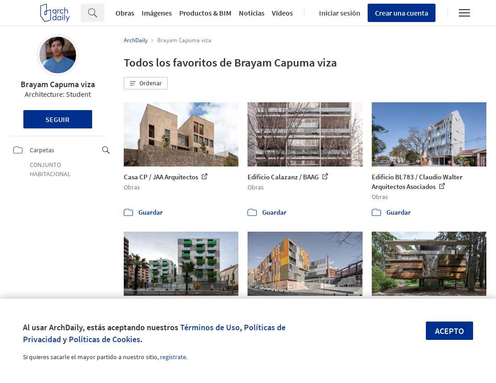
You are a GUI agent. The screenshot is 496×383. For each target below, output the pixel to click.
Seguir (57, 119)
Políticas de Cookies (104, 339)
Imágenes (157, 13)
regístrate (173, 357)
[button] (146, 83)
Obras (125, 13)
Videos (282, 13)
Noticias (252, 13)
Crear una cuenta (401, 12)
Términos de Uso (210, 327)
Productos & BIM (205, 13)
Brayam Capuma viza (58, 84)
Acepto (449, 331)
